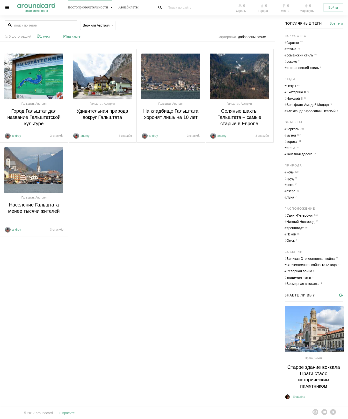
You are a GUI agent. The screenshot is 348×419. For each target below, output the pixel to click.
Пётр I (291, 86)
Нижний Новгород (300, 221)
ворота (291, 141)
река (290, 184)
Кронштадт (295, 228)
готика (291, 49)
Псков (291, 234)
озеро (290, 191)
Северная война (299, 271)
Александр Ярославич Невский (310, 111)
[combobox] (253, 37)
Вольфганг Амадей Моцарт (307, 104)
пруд (290, 178)
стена (290, 148)
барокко (292, 42)
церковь (292, 129)
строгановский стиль (302, 67)
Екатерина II (296, 92)
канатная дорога (299, 154)
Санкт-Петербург (299, 215)
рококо (291, 61)
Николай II (294, 98)
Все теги (336, 23)
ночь (290, 172)
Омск (290, 240)
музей (291, 135)
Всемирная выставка (302, 283)
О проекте (67, 413)
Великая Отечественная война (310, 258)
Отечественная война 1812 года (311, 265)
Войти (333, 7)
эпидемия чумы (298, 277)
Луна (290, 197)
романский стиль (299, 55)
